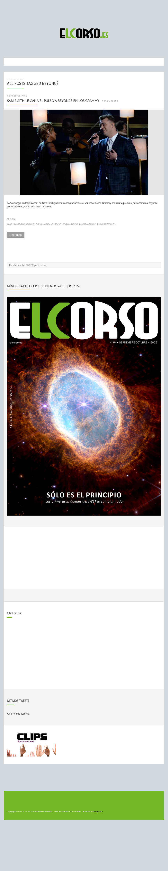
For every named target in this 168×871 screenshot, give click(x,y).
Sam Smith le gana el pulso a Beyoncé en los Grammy (53, 100)
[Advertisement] (84, 12)
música (67, 224)
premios (99, 224)
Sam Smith (110, 224)
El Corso (112, 101)
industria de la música (48, 224)
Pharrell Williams (82, 224)
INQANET (98, 812)
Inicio (10, 79)
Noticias (18, 79)
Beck (10, 224)
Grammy (29, 224)
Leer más (16, 234)
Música (11, 219)
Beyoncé (19, 224)
